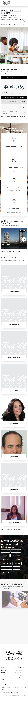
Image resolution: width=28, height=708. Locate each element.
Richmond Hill (7, 563)
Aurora (16, 568)
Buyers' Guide (18, 670)
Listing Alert (18, 674)
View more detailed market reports (13, 116)
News (2, 676)
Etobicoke (6, 559)
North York (15, 550)
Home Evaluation (19, 676)
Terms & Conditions (6, 692)
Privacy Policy (14, 692)
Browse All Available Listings (11, 251)
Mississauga (16, 559)
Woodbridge (6, 568)
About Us (3, 670)
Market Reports (19, 677)
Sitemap (3, 679)
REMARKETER (22, 695)
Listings (3, 672)
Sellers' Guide (18, 672)
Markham (5, 555)
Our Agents (4, 674)
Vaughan (17, 563)
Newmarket (6, 572)
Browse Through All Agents (10, 529)
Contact (3, 677)
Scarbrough (16, 555)
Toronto (5, 550)
